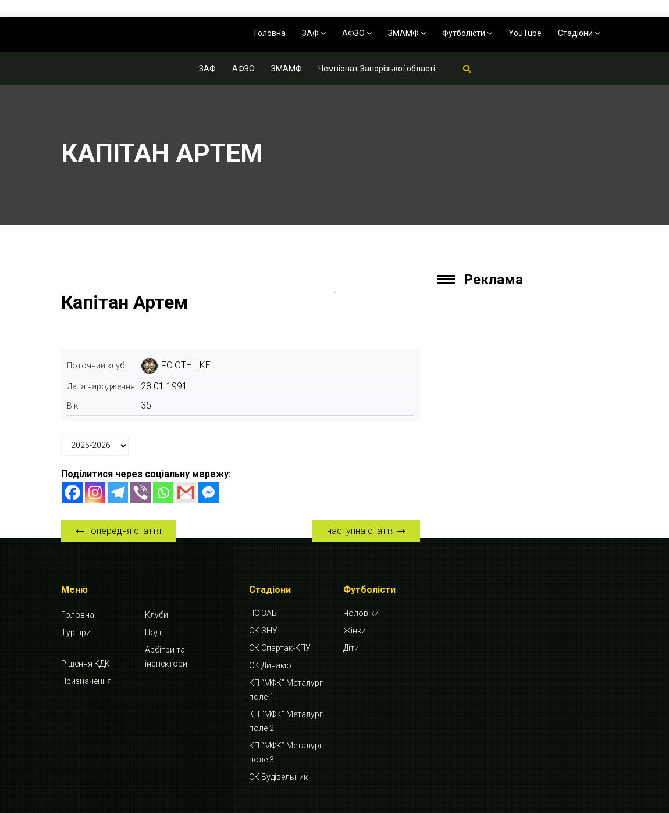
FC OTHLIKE (186, 365)
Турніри (76, 632)
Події (154, 632)
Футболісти (467, 33)
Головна (270, 33)
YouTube (525, 33)
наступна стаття (366, 530)
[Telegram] (118, 492)
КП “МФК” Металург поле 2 (286, 721)
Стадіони (579, 33)
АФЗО (357, 33)
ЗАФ (314, 33)
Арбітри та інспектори (166, 656)
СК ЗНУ (263, 630)
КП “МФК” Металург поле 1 (286, 689)
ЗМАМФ (407, 33)
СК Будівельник (278, 777)
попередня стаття (118, 530)
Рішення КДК (85, 663)
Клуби (156, 614)
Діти (351, 648)
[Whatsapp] (163, 492)
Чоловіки (361, 613)
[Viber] (140, 492)
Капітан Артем (124, 302)
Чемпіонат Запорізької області (376, 68)
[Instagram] (95, 492)
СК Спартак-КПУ (280, 648)
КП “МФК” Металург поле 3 (286, 752)
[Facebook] (72, 492)
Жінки (354, 630)
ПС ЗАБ (263, 613)
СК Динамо (270, 665)
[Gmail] (186, 492)
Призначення (86, 681)
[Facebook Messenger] (208, 492)
